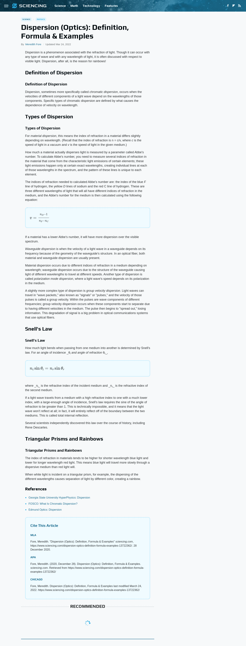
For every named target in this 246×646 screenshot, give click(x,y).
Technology (91, 6)
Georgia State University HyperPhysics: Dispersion (59, 497)
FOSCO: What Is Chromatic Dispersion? (53, 503)
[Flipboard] (233, 6)
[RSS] (239, 6)
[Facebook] (228, 6)
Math (74, 6)
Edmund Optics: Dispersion (45, 509)
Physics (41, 19)
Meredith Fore (33, 44)
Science (60, 6)
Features (111, 6)
